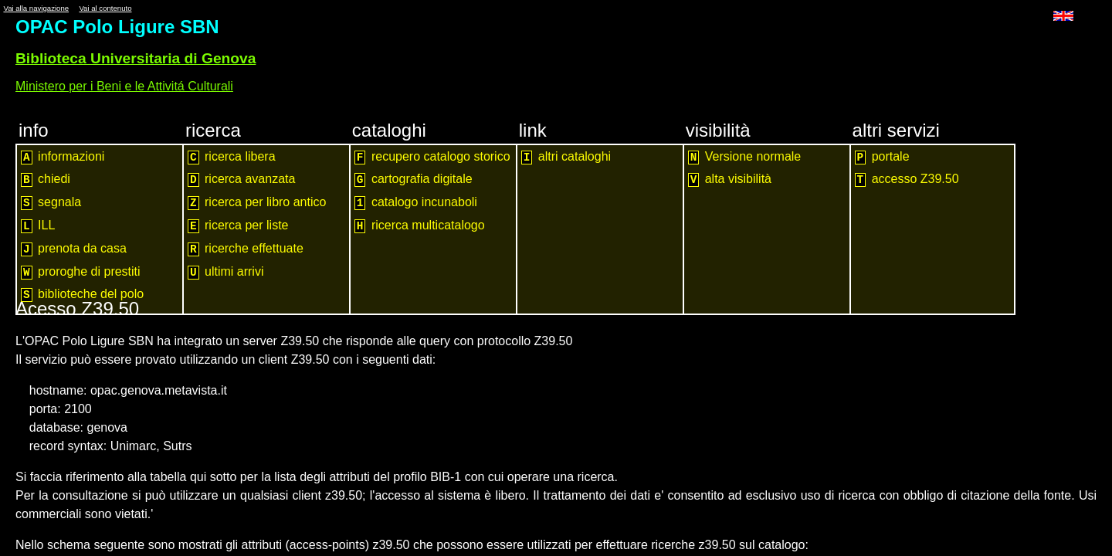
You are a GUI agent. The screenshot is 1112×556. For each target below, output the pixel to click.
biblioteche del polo (82, 294)
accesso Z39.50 (907, 179)
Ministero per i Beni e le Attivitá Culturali (124, 86)
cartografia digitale (413, 179)
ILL (38, 226)
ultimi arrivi (226, 272)
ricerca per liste (238, 226)
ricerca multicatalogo (419, 226)
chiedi (45, 179)
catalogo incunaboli (415, 202)
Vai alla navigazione (36, 8)
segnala (51, 202)
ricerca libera (232, 157)
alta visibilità (729, 179)
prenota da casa (74, 249)
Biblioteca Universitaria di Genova (135, 58)
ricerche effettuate (245, 249)
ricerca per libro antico (257, 202)
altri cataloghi (566, 157)
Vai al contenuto (105, 8)
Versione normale (745, 157)
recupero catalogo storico (432, 157)
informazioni (62, 157)
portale (882, 157)
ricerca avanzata (241, 179)
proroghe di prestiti (81, 272)
